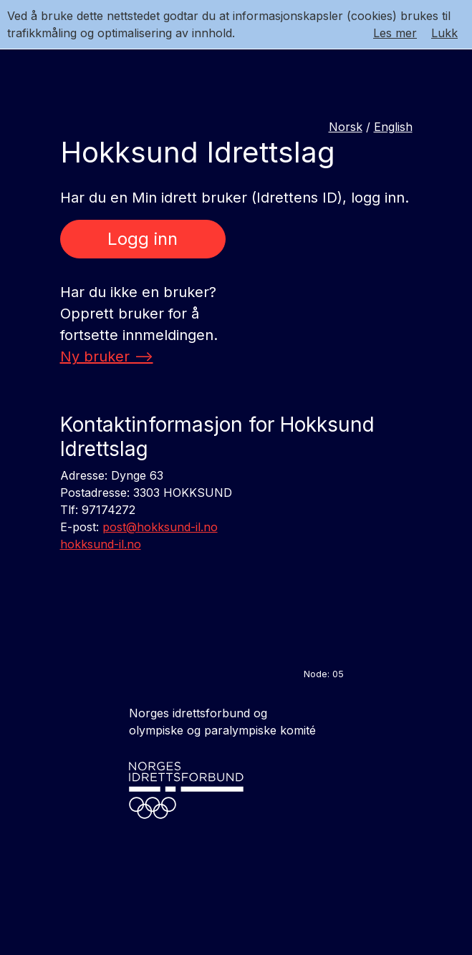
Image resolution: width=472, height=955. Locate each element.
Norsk (345, 127)
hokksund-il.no (100, 544)
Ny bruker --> (106, 356)
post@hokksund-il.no (160, 527)
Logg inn (142, 238)
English (393, 127)
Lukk (444, 33)
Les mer (395, 33)
